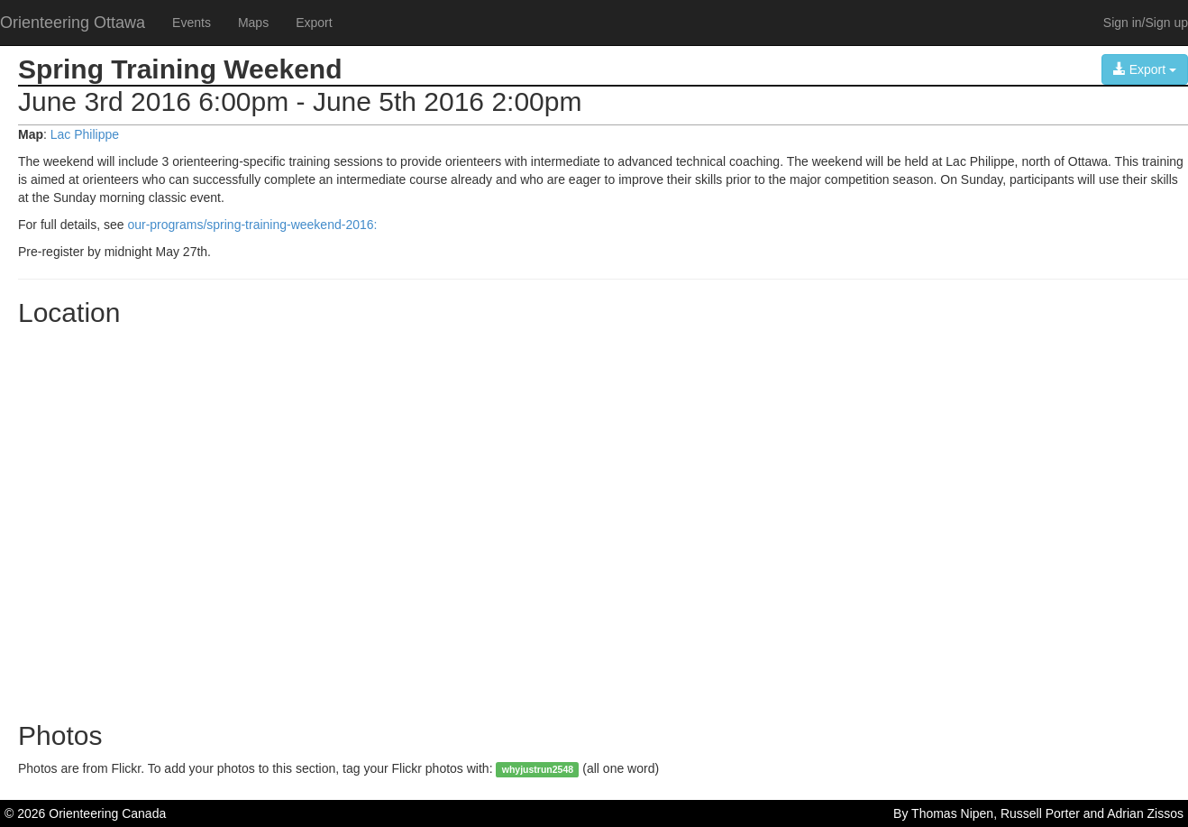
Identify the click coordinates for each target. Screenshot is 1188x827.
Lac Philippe (84, 134)
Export (314, 22)
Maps (253, 22)
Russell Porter (1040, 813)
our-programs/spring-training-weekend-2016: (252, 224)
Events (191, 22)
